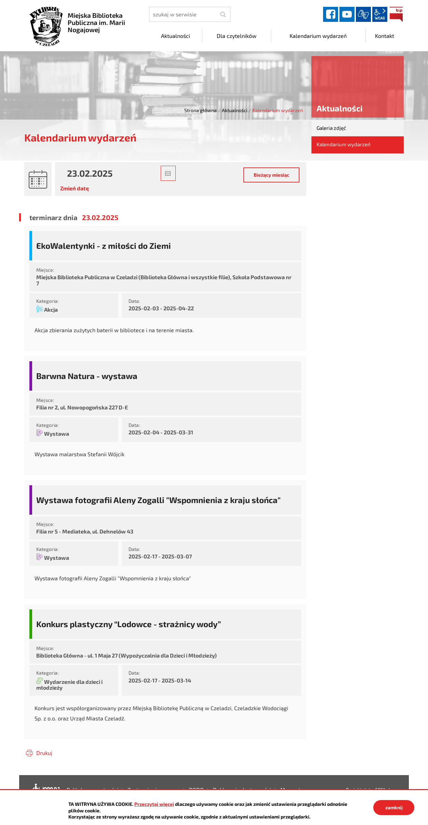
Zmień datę (74, 188)
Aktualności (234, 110)
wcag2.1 (379, 14)
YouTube (347, 14)
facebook (330, 14)
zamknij (394, 807)
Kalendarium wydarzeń (344, 144)
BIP (396, 14)
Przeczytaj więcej (154, 804)
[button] (168, 173)
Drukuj (44, 752)
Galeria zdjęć (331, 128)
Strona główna (200, 110)
